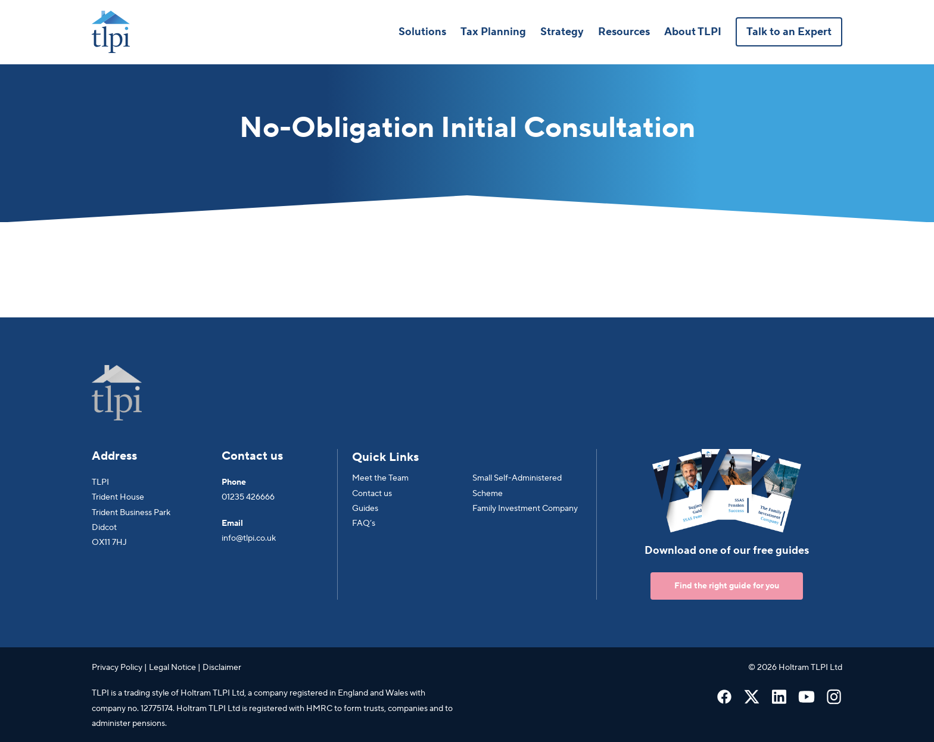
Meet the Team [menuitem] (380, 478)
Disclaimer (222, 667)
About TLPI (692, 32)
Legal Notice (172, 667)
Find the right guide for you (726, 586)
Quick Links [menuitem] (385, 457)
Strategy (562, 32)
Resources (624, 32)
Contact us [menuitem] (372, 493)
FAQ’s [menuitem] (363, 523)
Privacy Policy (117, 667)
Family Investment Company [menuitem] (525, 508)
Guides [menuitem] (365, 508)
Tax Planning (493, 32)
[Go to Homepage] (111, 32)
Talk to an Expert (789, 32)
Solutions (422, 32)
